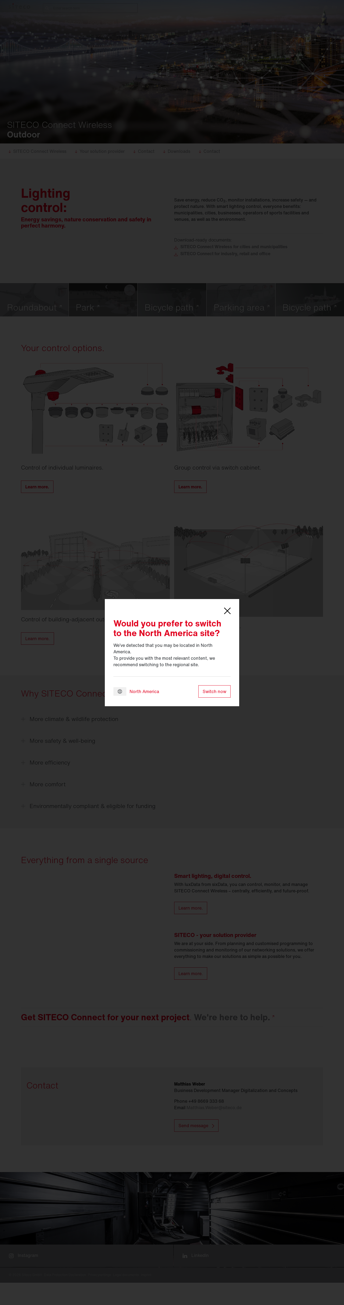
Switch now (214, 691)
